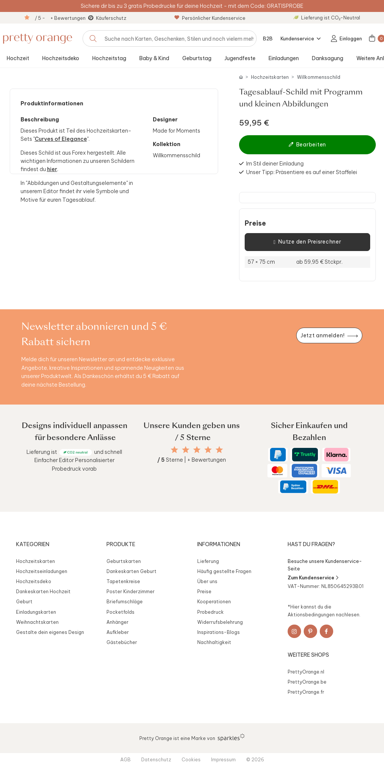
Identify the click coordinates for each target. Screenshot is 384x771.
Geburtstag (196, 58)
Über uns (207, 581)
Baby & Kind (154, 58)
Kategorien (32, 544)
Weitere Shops (308, 654)
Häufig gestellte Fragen (224, 571)
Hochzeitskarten (270, 77)
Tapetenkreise (123, 581)
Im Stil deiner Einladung (275, 163)
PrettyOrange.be (307, 682)
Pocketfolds (120, 612)
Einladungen (284, 58)
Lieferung (208, 561)
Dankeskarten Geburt (131, 571)
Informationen (218, 544)
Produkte (120, 544)
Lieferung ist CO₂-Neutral (327, 18)
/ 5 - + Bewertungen (60, 18)
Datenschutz (156, 759)
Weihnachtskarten (37, 622)
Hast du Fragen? (311, 544)
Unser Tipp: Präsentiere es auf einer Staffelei (301, 172)
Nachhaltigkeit (214, 642)
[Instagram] (294, 631)
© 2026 (255, 759)
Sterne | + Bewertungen (191, 459)
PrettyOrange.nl (306, 672)
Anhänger (117, 622)
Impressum (223, 759)
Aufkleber (117, 632)
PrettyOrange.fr (306, 692)
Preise (255, 223)
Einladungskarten (36, 612)
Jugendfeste (240, 58)
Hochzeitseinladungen (41, 571)
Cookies (191, 759)
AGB (125, 759)
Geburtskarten (123, 561)
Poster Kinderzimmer (130, 591)
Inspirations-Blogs (218, 632)
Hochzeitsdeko (60, 58)
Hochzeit (18, 58)
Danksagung (327, 58)
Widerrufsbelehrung (220, 622)
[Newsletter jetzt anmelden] (329, 336)
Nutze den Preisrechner (307, 242)
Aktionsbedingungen (311, 614)
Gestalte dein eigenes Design (50, 632)
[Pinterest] (310, 631)
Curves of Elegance (61, 139)
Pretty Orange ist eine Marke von (192, 737)
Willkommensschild (318, 77)
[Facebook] (326, 631)
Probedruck (210, 612)
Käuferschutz (111, 18)
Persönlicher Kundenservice (209, 18)
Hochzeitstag (109, 58)
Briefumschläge (124, 601)
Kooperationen (214, 601)
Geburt (24, 601)
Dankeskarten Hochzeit (43, 591)
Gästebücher (121, 642)
